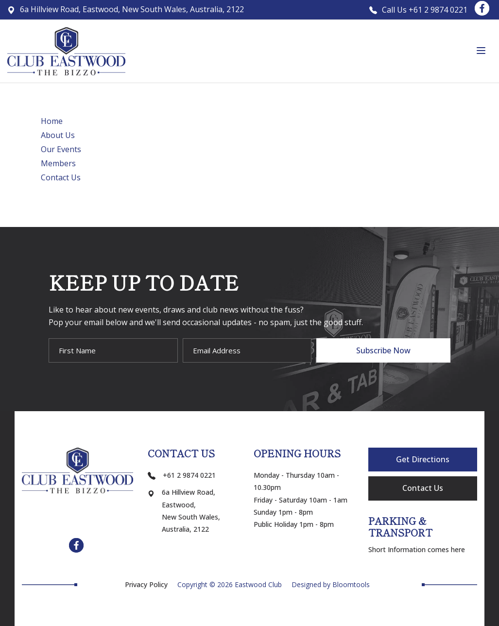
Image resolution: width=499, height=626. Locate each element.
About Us (58, 135)
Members (58, 163)
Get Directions (422, 459)
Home (52, 121)
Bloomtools (351, 584)
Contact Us (61, 177)
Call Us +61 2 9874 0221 (418, 9)
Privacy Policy (146, 584)
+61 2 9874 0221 (182, 475)
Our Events (61, 149)
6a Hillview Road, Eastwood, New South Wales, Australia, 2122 (125, 9)
